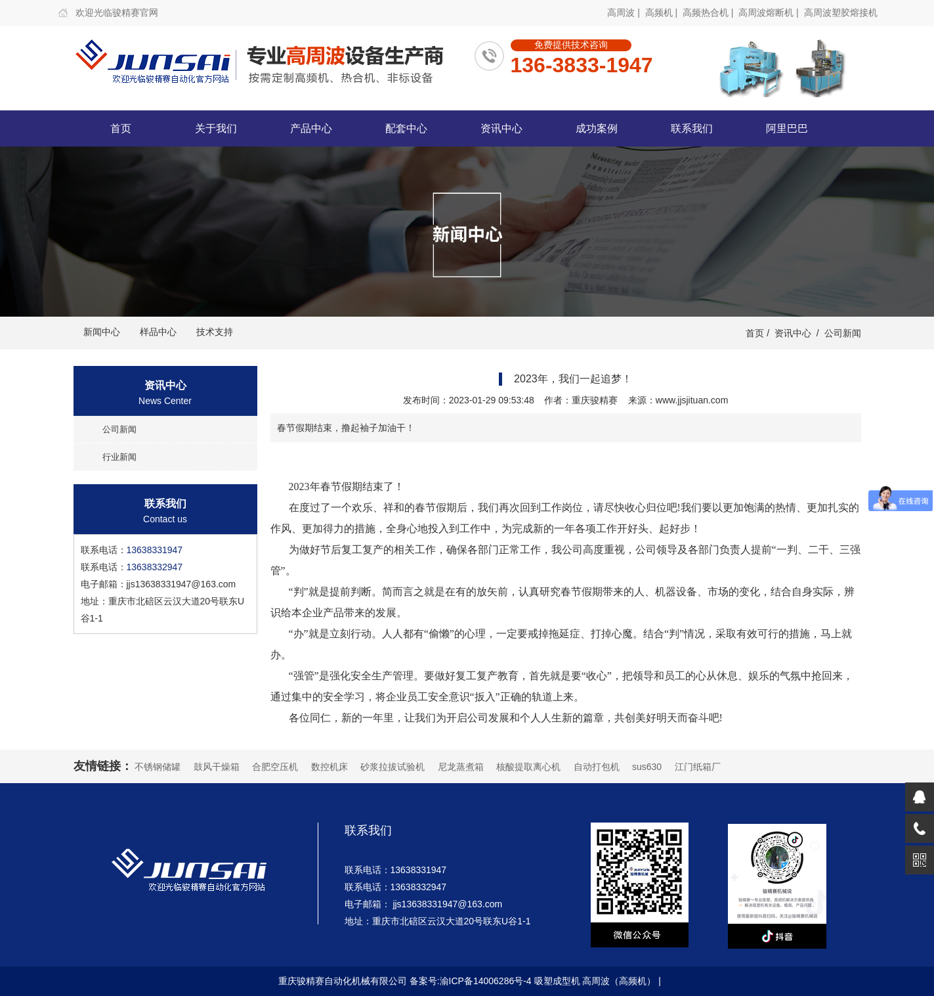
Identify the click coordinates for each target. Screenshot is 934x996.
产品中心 (311, 128)
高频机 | (662, 12)
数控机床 (329, 766)
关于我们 (216, 128)
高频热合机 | (709, 12)
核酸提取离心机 (528, 766)
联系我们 (692, 128)
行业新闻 (119, 457)
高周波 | (624, 12)
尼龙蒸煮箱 (461, 766)
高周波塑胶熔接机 (841, 12)
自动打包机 (597, 766)
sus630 (647, 766)
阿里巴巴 (787, 128)
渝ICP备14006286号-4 (486, 981)
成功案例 (597, 128)
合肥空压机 (275, 766)
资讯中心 (501, 128)
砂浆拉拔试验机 (392, 766)
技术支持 (214, 332)
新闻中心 (101, 332)
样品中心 (158, 332)
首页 (120, 128)
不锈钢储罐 (157, 766)
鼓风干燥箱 (217, 766)
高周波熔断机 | (769, 12)
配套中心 (406, 128)
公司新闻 (842, 333)
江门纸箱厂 (698, 766)
